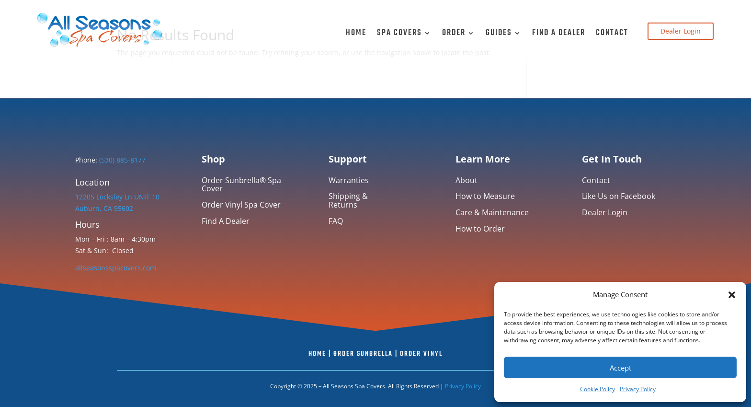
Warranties (349, 181)
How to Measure (485, 196)
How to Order (480, 229)
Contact (612, 32)
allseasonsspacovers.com (115, 267)
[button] (732, 295)
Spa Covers (399, 32)
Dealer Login (680, 30)
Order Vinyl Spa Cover (241, 205)
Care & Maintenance (492, 213)
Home (356, 32)
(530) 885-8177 (121, 159)
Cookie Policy (597, 389)
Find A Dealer (558, 32)
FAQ (336, 221)
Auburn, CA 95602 (104, 208)
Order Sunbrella (363, 354)
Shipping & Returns (348, 201)
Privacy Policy (638, 389)
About (466, 181)
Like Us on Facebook (618, 196)
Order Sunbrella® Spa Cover (241, 185)
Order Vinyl (421, 354)
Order (454, 32)
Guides (499, 32)
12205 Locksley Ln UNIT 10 (117, 196)
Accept (620, 367)
